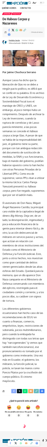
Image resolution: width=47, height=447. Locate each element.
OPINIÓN (7, 13)
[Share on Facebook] (9, 30)
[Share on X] (13, 30)
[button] (5, 2)
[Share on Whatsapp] (17, 30)
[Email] (20, 30)
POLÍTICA (16, 13)
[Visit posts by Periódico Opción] (5, 41)
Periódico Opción (14, 40)
